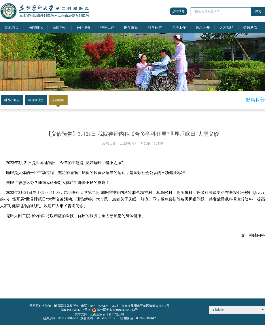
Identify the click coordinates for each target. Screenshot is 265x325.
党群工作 (179, 27)
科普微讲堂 (36, 100)
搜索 (258, 11)
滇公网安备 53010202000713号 (117, 310)
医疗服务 (83, 27)
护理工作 (107, 27)
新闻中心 (60, 27)
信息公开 (203, 27)
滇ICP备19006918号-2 (75, 310)
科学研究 (155, 27)
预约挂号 (178, 11)
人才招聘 (227, 27)
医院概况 (36, 27)
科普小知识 (12, 100)
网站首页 (12, 27)
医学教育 (131, 27)
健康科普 (250, 27)
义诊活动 (58, 100)
